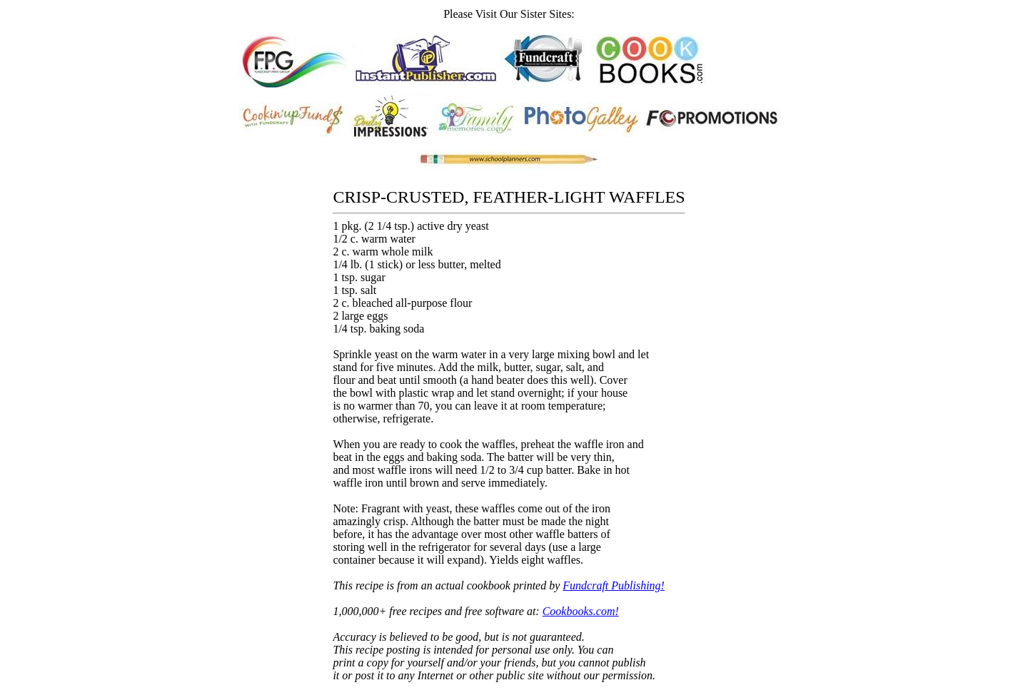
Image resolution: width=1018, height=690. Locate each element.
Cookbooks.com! (581, 611)
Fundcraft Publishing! (614, 585)
